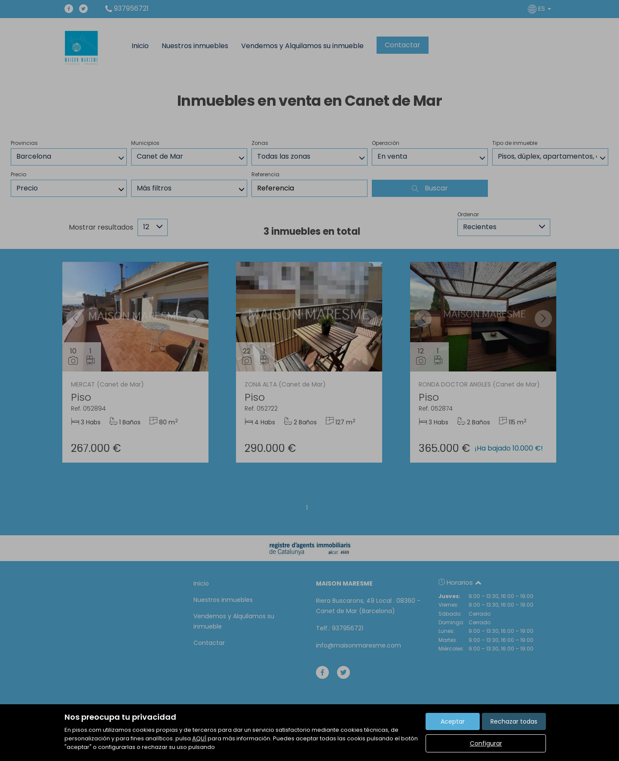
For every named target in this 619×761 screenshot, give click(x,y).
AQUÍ (199, 738)
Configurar (486, 743)
